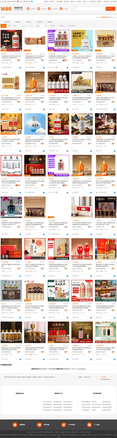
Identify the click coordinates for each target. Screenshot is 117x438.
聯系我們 (82, 432)
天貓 (40, 434)
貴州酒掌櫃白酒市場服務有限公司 (52, 404)
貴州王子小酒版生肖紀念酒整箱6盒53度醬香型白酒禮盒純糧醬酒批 (58, 223)
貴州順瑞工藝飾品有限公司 (30, 352)
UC (92, 434)
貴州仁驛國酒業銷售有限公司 (54, 102)
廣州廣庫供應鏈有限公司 (30, 60)
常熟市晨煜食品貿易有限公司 (30, 268)
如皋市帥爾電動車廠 (87, 401)
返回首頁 (73, 369)
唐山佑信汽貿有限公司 (98, 404)
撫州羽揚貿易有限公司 (108, 401)
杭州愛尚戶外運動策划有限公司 (90, 407)
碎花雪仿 (94, 401)
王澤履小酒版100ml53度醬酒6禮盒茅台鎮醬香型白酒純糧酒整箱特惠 (34, 223)
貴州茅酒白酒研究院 (58, 404)
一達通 (114, 434)
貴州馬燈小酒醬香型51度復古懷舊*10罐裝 (11, 265)
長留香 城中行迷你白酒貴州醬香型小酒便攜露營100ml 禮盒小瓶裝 (34, 140)
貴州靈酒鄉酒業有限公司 (101, 102)
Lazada (58, 436)
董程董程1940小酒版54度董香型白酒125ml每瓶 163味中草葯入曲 (11, 223)
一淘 (49, 434)
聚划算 (44, 434)
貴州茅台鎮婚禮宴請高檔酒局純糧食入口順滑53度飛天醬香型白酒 (105, 307)
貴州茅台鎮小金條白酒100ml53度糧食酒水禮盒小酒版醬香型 (35, 182)
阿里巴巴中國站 (22, 434)
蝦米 (67, 434)
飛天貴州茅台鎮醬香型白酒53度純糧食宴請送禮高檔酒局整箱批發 (58, 307)
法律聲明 (56, 432)
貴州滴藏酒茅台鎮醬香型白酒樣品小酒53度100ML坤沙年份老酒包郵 (58, 57)
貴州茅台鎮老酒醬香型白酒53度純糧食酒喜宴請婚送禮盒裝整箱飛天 (81, 307)
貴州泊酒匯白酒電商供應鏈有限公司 (73, 407)
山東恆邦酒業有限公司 (7, 60)
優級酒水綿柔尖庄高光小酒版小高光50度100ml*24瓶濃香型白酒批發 (11, 307)
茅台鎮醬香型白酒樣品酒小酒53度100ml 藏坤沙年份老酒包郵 (58, 98)
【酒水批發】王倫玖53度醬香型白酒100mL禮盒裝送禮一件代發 (105, 223)
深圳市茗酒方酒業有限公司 (54, 268)
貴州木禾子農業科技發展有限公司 (30, 102)
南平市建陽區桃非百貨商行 (101, 143)
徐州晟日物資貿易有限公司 (109, 410)
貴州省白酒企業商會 (69, 410)
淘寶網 (36, 434)
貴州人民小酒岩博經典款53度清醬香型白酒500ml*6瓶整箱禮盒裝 (34, 307)
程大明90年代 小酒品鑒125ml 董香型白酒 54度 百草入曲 (81, 140)
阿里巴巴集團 (3, 434)
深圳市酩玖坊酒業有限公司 (54, 310)
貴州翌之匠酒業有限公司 (7, 268)
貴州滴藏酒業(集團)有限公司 (54, 60)
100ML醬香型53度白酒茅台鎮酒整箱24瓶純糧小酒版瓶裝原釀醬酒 (58, 140)
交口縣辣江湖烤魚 (107, 407)
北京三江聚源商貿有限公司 (77, 60)
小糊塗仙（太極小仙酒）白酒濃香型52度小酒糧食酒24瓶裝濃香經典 (82, 57)
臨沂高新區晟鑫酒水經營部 (101, 268)
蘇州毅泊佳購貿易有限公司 (7, 143)
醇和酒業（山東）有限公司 (101, 227)
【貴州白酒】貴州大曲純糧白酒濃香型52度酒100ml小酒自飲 (11, 140)
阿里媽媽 (62, 434)
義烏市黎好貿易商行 (77, 352)
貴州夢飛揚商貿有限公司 (7, 352)
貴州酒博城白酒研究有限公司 (61, 401)
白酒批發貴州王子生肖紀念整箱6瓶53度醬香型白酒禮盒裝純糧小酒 (82, 182)
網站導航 (88, 432)
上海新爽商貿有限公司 (7, 102)
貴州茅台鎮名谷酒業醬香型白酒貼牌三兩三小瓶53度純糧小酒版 (11, 182)
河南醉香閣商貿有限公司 (30, 310)
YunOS (79, 434)
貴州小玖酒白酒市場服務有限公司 (52, 401)
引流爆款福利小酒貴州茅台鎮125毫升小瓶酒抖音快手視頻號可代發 (11, 57)
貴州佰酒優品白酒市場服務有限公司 (73, 404)
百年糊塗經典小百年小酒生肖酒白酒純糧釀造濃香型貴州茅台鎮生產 (34, 57)
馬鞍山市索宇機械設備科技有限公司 (91, 404)
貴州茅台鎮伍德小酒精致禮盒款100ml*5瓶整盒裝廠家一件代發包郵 (58, 348)
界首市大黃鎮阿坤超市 (108, 404)
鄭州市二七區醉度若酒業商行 (7, 310)
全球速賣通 (30, 434)
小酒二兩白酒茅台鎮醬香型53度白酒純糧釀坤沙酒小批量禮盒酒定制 (81, 223)
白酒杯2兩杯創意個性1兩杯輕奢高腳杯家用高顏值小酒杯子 (34, 348)
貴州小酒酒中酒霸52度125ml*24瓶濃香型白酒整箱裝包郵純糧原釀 (105, 57)
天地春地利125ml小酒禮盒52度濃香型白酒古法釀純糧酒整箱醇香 (82, 265)
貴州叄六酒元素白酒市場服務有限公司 (53, 410)
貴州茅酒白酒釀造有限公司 (60, 407)
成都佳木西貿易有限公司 (98, 407)
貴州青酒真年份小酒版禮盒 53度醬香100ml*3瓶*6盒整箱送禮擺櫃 (105, 348)
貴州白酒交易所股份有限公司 (50, 407)
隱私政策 (68, 432)
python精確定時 (86, 410)
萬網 (89, 434)
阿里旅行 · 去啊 (55, 434)
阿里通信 (84, 434)
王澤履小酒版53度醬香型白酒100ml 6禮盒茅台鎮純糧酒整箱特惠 (105, 98)
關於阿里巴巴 (75, 432)
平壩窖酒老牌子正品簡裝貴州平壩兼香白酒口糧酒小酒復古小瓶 (105, 140)
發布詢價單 (103, 377)
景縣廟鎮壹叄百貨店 (30, 143)
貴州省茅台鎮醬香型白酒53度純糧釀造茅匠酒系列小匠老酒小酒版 (81, 98)
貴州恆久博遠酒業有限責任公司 (101, 352)
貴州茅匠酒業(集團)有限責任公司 (77, 102)
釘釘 (104, 434)
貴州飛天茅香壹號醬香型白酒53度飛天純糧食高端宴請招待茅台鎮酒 (58, 265)
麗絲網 (94, 410)
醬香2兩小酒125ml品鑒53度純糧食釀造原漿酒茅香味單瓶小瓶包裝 (11, 348)
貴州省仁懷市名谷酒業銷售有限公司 (7, 185)
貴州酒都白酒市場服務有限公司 (72, 401)
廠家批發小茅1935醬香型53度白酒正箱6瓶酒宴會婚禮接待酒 (105, 265)
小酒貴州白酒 (86, 377)
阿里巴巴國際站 (12, 434)
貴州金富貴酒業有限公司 (30, 185)
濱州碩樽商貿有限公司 (77, 143)
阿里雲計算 (73, 434)
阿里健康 (108, 434)
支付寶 (96, 434)
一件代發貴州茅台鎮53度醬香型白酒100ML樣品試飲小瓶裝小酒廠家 (58, 182)
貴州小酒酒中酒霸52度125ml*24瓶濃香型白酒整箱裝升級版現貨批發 (11, 98)
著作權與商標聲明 (48, 432)
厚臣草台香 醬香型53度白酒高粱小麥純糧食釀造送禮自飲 (81, 348)
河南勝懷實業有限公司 (54, 143)
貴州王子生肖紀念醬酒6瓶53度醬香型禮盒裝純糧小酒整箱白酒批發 (34, 98)
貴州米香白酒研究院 (58, 410)
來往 (100, 434)
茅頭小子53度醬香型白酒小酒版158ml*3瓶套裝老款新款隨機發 (35, 265)
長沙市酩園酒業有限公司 (101, 60)
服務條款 (62, 432)
